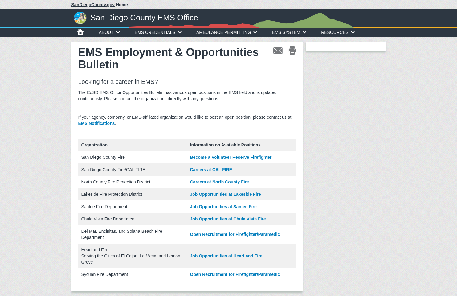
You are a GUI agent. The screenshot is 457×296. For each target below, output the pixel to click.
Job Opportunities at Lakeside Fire (225, 194)
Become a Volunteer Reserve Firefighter (231, 157)
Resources (338, 32)
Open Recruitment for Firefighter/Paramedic (235, 234)
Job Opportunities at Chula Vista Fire (228, 218)
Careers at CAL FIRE (211, 169)
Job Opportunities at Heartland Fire (226, 255)
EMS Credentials (158, 32)
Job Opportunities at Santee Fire (223, 206)
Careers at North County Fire (219, 181)
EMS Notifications (96, 123)
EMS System (289, 32)
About (109, 32)
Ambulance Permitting (226, 32)
